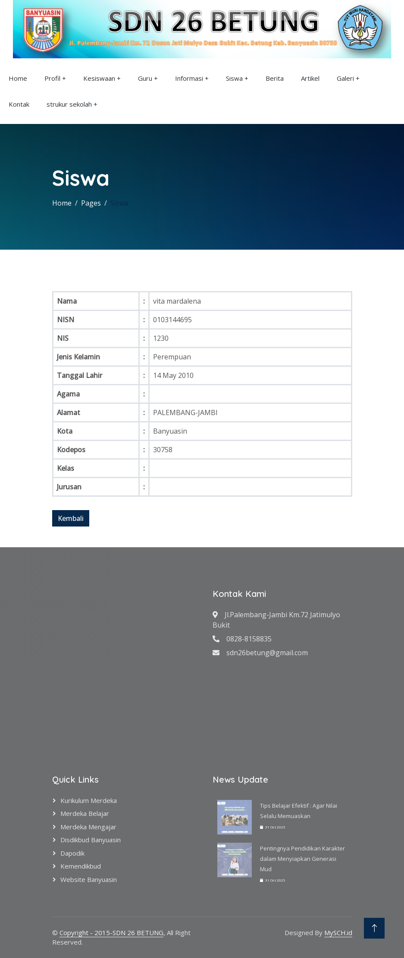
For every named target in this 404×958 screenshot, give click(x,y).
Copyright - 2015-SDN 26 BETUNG (111, 932)
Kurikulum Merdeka (88, 800)
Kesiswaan (99, 78)
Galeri (345, 78)
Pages (91, 203)
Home (18, 78)
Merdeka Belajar (84, 813)
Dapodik (72, 853)
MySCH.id (338, 932)
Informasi (189, 78)
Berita (275, 78)
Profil (52, 78)
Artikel (310, 78)
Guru (145, 78)
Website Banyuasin (88, 879)
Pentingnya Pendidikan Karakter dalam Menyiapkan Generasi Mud (302, 858)
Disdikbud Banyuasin (90, 839)
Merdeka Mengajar (88, 826)
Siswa (234, 78)
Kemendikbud (80, 866)
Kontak (19, 104)
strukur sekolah (69, 104)
